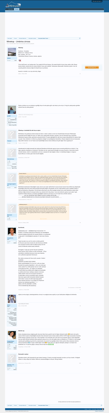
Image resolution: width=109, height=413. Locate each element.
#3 (80, 143)
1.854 (15, 308)
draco (8, 305)
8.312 (15, 187)
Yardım (89, 409)
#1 (80, 73)
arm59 (8, 116)
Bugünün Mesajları (10, 11)
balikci (24, 43)
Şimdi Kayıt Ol (92, 67)
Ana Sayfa (10, 9)
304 (15, 118)
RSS (102, 409)
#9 (80, 346)
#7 (80, 289)
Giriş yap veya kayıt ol (97, 1)
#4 (80, 157)
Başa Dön (99, 409)
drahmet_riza (10, 364)
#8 (80, 305)
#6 (80, 222)
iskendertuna (10, 159)
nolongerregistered (11, 184)
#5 (80, 199)
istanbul (15, 242)
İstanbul (14, 309)
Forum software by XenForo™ (17, 411)
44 (15, 368)
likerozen (9, 215)
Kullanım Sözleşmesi (99, 411)
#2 (80, 116)
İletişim (86, 409)
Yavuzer (9, 140)
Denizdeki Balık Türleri (14, 43)
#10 (80, 363)
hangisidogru (10, 341)
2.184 (15, 60)
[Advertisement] (44, 24)
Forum (16, 9)
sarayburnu (10, 238)
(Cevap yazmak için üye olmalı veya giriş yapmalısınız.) (69, 401)
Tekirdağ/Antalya (13, 119)
